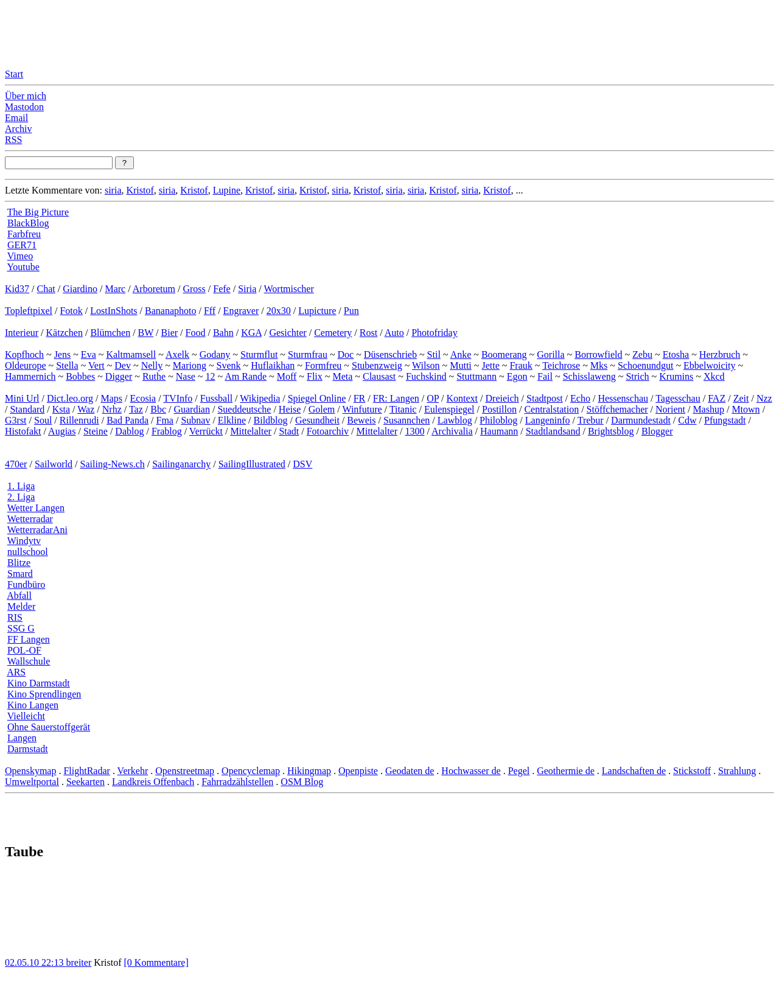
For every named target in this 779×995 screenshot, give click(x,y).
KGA (251, 332)
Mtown (746, 409)
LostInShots (113, 310)
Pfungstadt (725, 420)
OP (433, 398)
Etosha (676, 354)
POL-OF (24, 650)
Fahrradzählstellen (237, 782)
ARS (16, 672)
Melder (21, 606)
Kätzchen (64, 332)
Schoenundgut (646, 365)
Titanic (403, 409)
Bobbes (80, 376)
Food (196, 332)
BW (145, 332)
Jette (490, 365)
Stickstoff (692, 771)
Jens (62, 354)
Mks (598, 365)
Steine (95, 431)
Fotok (71, 310)
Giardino (80, 289)
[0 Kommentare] (156, 962)
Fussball (216, 398)
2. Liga (21, 497)
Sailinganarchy (181, 464)
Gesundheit (317, 420)
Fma (164, 420)
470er (16, 464)
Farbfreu (24, 234)
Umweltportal (32, 782)
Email (16, 118)
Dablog (129, 431)
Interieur (21, 332)
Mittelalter (250, 431)
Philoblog (498, 420)
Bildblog (271, 420)
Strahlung (737, 771)
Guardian (191, 409)
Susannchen (406, 420)
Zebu (642, 354)
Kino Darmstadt (38, 683)
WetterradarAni (37, 530)
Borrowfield (598, 354)
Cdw (687, 420)
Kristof (139, 190)
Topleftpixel (28, 310)
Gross (194, 289)
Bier (169, 332)
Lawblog (455, 420)
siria (113, 190)
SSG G (21, 628)
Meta (342, 376)
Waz (85, 409)
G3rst (16, 420)
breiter (78, 962)
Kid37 (17, 289)
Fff (209, 310)
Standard (27, 409)
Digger (118, 376)
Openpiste (358, 771)
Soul (43, 420)
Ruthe (154, 376)
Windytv (24, 541)
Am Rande (246, 376)
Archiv (18, 129)
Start (14, 74)
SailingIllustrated (251, 464)
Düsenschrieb (390, 354)
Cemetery (333, 332)
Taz (136, 409)
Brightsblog (611, 431)
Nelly (152, 365)
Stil (434, 354)
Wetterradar (30, 519)
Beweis (361, 420)
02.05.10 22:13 (35, 962)
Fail (545, 376)
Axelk (177, 354)
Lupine (226, 190)
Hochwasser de (470, 771)
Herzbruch (720, 354)
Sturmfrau (307, 354)
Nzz (764, 398)
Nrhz (112, 409)
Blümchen (110, 332)
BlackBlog (28, 223)
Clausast (379, 376)
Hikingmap (309, 771)
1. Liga (21, 486)
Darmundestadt (641, 420)
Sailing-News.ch (112, 464)
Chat (46, 289)
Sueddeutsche (244, 409)
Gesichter (287, 332)
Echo (580, 398)
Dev (122, 365)
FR (360, 398)
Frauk (520, 365)
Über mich (25, 96)
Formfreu (323, 365)
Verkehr (132, 771)
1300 (414, 431)
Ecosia (143, 398)
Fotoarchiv (328, 431)
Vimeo (20, 256)
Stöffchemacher (617, 409)
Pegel (519, 771)
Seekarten (85, 782)
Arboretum (154, 289)
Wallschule (29, 661)
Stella (67, 365)
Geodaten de (409, 771)
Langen (22, 738)
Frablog (167, 431)
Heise (290, 409)
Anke (461, 354)
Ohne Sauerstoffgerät (48, 727)
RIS (15, 617)
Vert (96, 365)
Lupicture (317, 310)
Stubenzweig (377, 365)
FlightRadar (86, 771)
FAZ (716, 398)
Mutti (461, 365)
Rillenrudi (79, 420)
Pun (351, 310)
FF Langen (28, 639)
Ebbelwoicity (709, 365)
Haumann (499, 431)
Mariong (189, 365)
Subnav (195, 420)
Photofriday (434, 332)
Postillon (499, 409)
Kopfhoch (24, 354)
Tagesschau (677, 398)
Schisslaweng (589, 376)
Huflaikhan (273, 365)
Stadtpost (544, 398)
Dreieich (502, 398)
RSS (13, 139)
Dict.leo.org (70, 398)
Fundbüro (26, 584)
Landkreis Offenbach (153, 782)
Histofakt (23, 431)
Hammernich (30, 376)
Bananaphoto (170, 310)
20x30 (279, 310)
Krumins (676, 376)
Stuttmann (476, 376)
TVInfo (177, 398)
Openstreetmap (184, 771)
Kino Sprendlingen (44, 694)
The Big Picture (38, 212)
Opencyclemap (251, 771)
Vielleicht (26, 716)
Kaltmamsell (131, 354)
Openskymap (30, 771)
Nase (185, 376)
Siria (247, 289)
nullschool (27, 551)
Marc (115, 289)
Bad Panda (127, 420)
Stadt (289, 431)
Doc (346, 354)
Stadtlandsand (553, 431)
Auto (394, 332)
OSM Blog (302, 782)
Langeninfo (547, 420)
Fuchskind (426, 376)
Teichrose (561, 365)
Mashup (708, 409)
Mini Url (22, 398)
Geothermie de (566, 771)
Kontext (462, 398)
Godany (215, 354)
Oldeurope (25, 365)
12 (210, 376)
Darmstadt (27, 749)
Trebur (591, 420)
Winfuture (362, 409)
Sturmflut (259, 354)
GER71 (22, 245)
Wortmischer (289, 289)
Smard (20, 573)
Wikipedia (260, 398)
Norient (670, 409)
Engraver (241, 310)
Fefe (221, 289)
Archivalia (452, 431)
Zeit (741, 398)
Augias (61, 431)
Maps (112, 398)
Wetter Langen (36, 508)
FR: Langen (396, 398)
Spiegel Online (317, 398)
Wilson (426, 365)
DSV (302, 464)
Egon (517, 376)
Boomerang (504, 354)
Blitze (18, 562)
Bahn (223, 332)
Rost (368, 332)
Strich (637, 376)
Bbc (158, 409)
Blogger (657, 431)
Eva (88, 354)
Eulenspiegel (449, 409)
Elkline (232, 420)
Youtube (23, 267)
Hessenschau (623, 398)
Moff (287, 376)
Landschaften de (634, 771)
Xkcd (714, 376)
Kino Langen (32, 705)
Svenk (229, 365)
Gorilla (550, 354)
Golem (322, 409)
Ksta (61, 409)
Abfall (19, 595)
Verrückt (206, 431)
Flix (315, 376)
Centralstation (551, 409)
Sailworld (53, 464)
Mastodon (24, 107)
